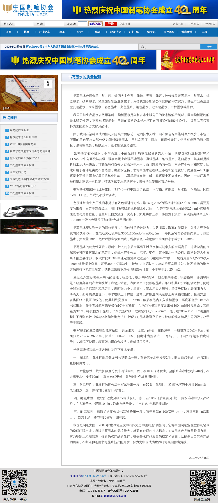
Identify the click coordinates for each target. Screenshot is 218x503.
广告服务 (193, 23)
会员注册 (124, 23)
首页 (8, 32)
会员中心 (177, 23)
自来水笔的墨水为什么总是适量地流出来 (30, 152)
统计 (80, 32)
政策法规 (115, 32)
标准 (62, 32)
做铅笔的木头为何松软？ (25, 158)
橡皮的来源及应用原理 (23, 137)
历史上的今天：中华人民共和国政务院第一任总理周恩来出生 (62, 46)
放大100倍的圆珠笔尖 (23, 144)
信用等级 (169, 32)
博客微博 (186, 32)
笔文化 (151, 32)
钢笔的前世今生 (19, 130)
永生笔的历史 (18, 172)
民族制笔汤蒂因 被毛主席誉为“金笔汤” (29, 180)
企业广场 (133, 32)
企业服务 (209, 23)
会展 (204, 32)
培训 (98, 32)
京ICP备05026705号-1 (95, 476)
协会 (26, 32)
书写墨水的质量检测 (22, 165)
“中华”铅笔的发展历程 (23, 186)
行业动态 (44, 32)
